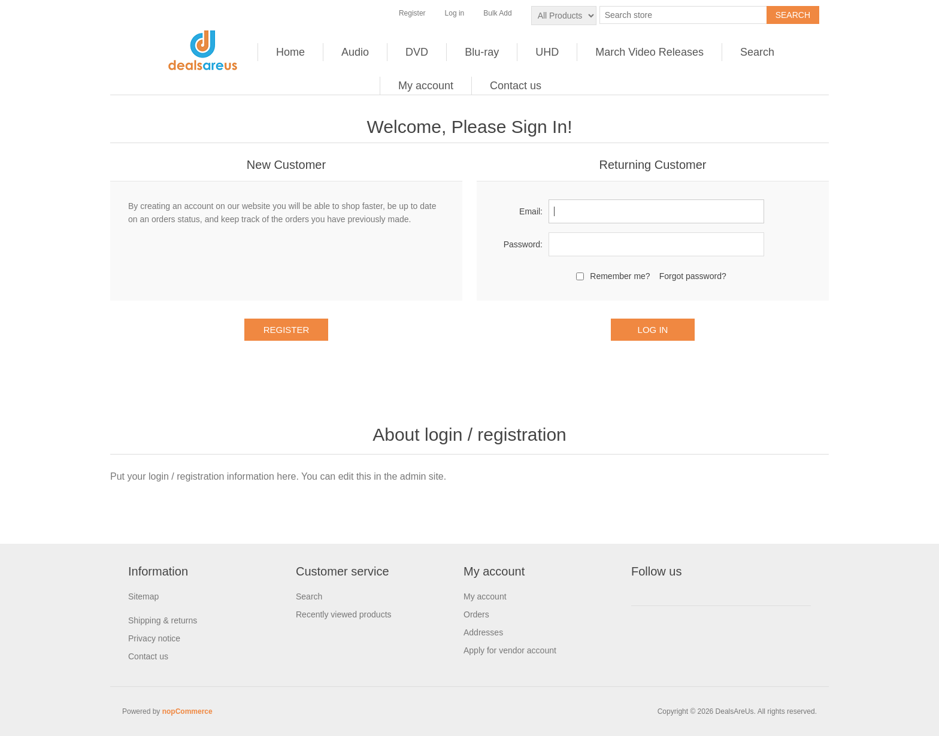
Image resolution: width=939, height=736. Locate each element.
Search (757, 52)
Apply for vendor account (510, 650)
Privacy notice (154, 638)
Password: (523, 244)
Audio (355, 52)
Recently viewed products (344, 614)
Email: (531, 211)
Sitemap (143, 596)
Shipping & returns (162, 620)
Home (290, 52)
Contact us (515, 86)
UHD (547, 52)
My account (425, 86)
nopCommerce (187, 711)
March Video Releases (649, 52)
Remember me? (620, 276)
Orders (476, 614)
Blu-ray (482, 52)
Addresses (483, 632)
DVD (416, 52)
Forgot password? (692, 276)
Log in (455, 13)
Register (412, 13)
